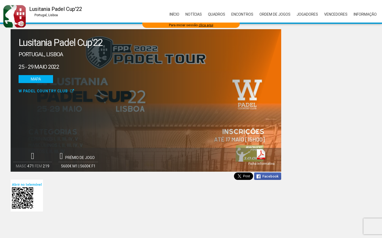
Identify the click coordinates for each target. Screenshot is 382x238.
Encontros (242, 14)
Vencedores (336, 14)
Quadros (216, 14)
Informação (365, 14)
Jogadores (307, 14)
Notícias (193, 14)
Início (174, 14)
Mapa (36, 79)
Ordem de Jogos (274, 14)
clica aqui (206, 25)
